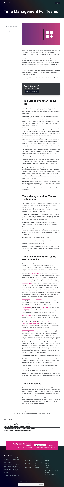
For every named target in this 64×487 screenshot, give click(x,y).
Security (37, 467)
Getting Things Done (34, 323)
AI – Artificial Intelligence (50, 474)
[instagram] (7, 475)
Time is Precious (8, 33)
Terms (30, 483)
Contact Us (37, 463)
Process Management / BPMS (51, 470)
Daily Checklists (28, 462)
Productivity (12, 7)
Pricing (43, 3)
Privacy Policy (53, 447)
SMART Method (26, 299)
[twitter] (4, 475)
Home (33, 3)
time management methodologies (44, 263)
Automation (47, 472)
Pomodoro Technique (28, 330)
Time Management (21, 7)
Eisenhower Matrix (27, 283)
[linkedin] (10, 475)
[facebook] (15, 475)
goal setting (39, 299)
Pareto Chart (44, 307)
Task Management (49, 469)
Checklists (27, 460)
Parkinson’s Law (26, 315)
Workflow (47, 465)
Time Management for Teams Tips (11, 26)
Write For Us (28, 467)
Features (38, 3)
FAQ (36, 465)
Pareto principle (26, 307)
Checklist (47, 460)
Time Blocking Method (35, 273)
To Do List (47, 463)
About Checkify (38, 462)
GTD (35, 321)
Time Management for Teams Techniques (11, 28)
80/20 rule (26, 309)
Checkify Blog (28, 463)
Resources (49, 3)
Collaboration (48, 462)
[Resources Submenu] (52, 3)
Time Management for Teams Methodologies (11, 30)
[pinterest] (12, 475)
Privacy (33, 483)
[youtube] (18, 475)
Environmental (38, 469)
